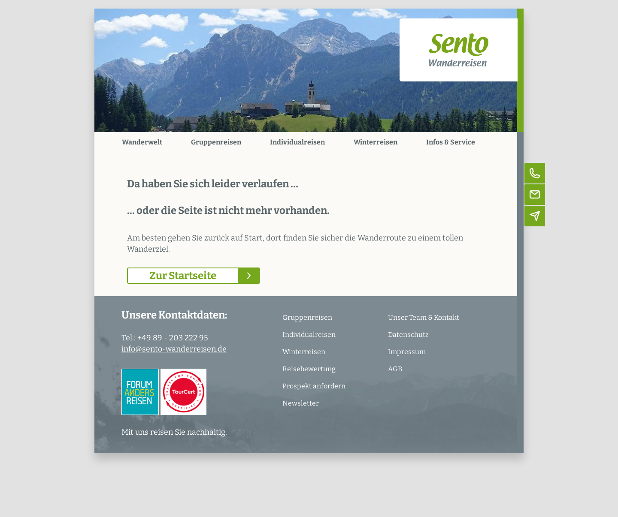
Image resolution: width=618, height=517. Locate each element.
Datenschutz (408, 335)
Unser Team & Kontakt (423, 317)
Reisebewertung (309, 369)
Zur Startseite (182, 276)
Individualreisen (297, 142)
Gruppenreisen (216, 142)
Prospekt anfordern (313, 386)
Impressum (407, 352)
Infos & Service (450, 142)
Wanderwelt (142, 142)
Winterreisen (375, 142)
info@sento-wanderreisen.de (174, 349)
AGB (395, 369)
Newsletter (300, 403)
